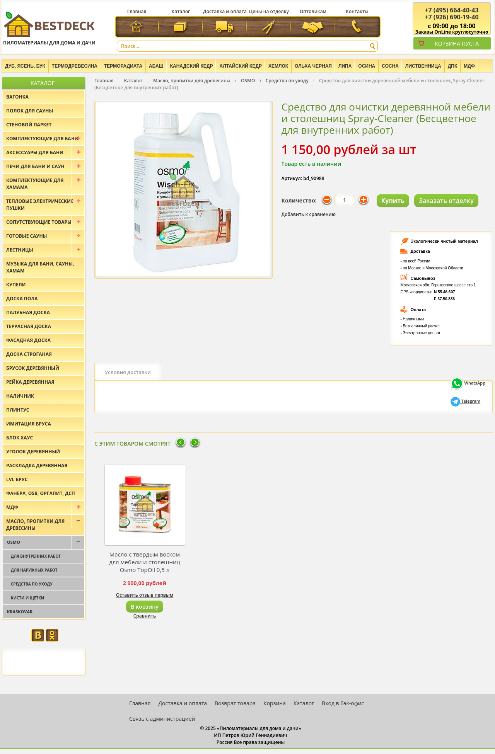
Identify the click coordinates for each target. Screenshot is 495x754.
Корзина (274, 703)
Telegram (466, 401)
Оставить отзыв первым (145, 595)
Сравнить (144, 616)
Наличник (20, 396)
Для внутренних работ (36, 556)
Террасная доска (28, 326)
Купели (16, 284)
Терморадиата (123, 66)
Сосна (390, 66)
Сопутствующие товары (39, 222)
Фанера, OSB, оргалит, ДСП (40, 493)
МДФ (469, 66)
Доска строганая (29, 354)
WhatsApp (468, 383)
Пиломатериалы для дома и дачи (49, 28)
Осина (366, 66)
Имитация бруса (28, 423)
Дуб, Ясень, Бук (25, 66)
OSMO (248, 80)
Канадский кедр (191, 66)
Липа (345, 66)
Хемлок (278, 66)
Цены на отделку (269, 11)
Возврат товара (235, 703)
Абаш (156, 66)
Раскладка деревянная (36, 465)
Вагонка (17, 97)
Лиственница (423, 66)
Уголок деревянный (33, 451)
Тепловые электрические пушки (39, 204)
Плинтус (17, 410)
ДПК (452, 66)
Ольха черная (313, 66)
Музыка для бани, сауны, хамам (40, 267)
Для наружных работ (34, 570)
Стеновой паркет (28, 124)
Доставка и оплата (225, 11)
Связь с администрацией (162, 718)
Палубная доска (28, 312)
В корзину (144, 606)
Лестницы (19, 250)
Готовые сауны (26, 236)
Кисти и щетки (27, 598)
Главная (137, 11)
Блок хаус (19, 437)
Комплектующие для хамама (35, 184)
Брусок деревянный (32, 368)
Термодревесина (74, 66)
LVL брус (16, 479)
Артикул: (292, 178)
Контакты (357, 11)
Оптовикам (313, 11)
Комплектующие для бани (42, 138)
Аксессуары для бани (34, 152)
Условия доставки (128, 372)
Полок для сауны (29, 110)
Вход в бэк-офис (343, 703)
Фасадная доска (28, 340)
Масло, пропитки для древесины (191, 80)
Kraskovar (19, 611)
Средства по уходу (287, 80)
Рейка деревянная (30, 382)
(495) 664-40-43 (451, 10)
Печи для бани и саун (35, 166)
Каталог (181, 11)
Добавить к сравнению (309, 214)
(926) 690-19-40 (451, 17)
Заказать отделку (446, 200)
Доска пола (22, 298)
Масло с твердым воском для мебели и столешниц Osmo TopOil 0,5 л (144, 562)
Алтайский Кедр (240, 66)
